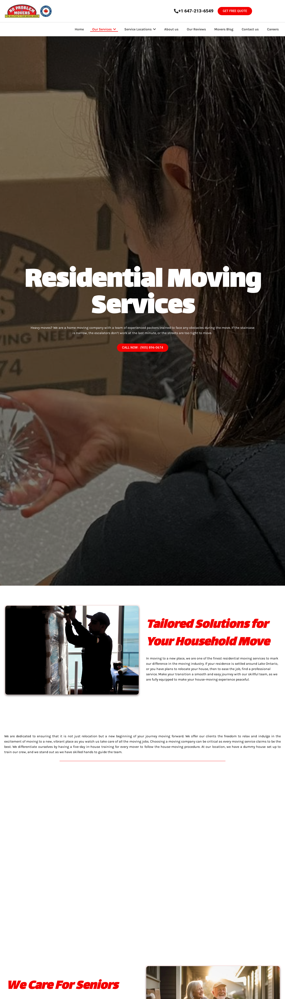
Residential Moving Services (142, 294)
